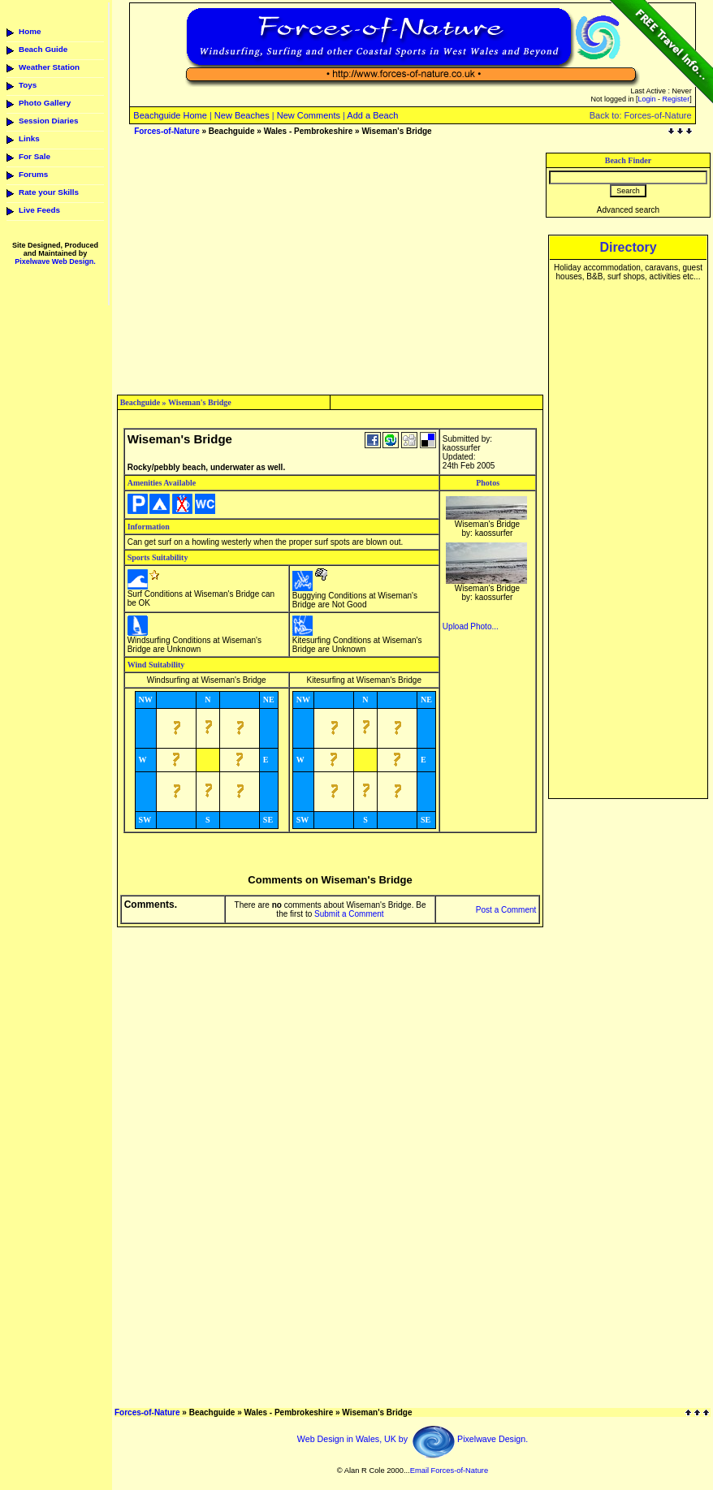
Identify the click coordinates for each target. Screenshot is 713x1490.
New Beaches (242, 115)
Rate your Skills (49, 192)
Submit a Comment (349, 913)
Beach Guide (43, 49)
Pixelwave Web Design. (55, 261)
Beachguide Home (170, 115)
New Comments (308, 115)
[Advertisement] (330, 266)
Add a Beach (372, 115)
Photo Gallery (45, 102)
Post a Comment (506, 909)
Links (29, 138)
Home (30, 31)
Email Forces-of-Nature (449, 1470)
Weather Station (49, 67)
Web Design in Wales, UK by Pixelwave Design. (412, 1439)
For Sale (34, 156)
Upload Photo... (471, 626)
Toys (28, 84)
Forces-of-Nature (167, 131)
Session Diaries (49, 120)
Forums (33, 174)
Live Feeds (39, 209)
